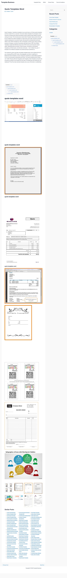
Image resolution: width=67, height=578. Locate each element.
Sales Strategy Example (24, 542)
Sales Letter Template (35, 560)
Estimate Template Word (12, 526)
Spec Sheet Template (11, 553)
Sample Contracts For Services (55, 19)
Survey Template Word (11, 528)
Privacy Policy (52, 2)
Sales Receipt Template (36, 512)
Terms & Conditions (61, 2)
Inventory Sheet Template (12, 562)
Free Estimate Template (12, 546)
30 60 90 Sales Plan (35, 554)
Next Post (42, 569)
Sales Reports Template (24, 543)
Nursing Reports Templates (55, 26)
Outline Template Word (24, 526)
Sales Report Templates (24, 540)
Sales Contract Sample (36, 543)
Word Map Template (23, 537)
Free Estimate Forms (23, 532)
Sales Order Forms (35, 517)
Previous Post (5, 569)
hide (11, 84)
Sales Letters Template (36, 515)
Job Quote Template (11, 525)
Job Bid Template (10, 540)
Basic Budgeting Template (36, 528)
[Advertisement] (15, 22)
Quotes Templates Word (12, 517)
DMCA (45, 2)
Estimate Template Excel (12, 532)
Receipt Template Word (24, 529)
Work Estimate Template (12, 542)
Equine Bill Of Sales (11, 559)
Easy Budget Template (36, 521)
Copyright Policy (39, 2)
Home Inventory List (35, 526)
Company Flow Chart (53, 23)
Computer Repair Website (36, 559)
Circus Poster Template (54, 17)
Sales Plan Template (11, 557)
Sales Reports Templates (24, 514)
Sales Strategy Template (24, 539)
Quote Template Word (11, 512)
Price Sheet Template (35, 514)
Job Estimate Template (12, 548)
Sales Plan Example (35, 525)
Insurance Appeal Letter (12, 560)
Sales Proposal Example (24, 528)
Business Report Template (36, 542)
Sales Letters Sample (35, 540)
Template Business (7, 2)
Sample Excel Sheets (35, 532)
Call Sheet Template (23, 551)
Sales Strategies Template (36, 553)
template (51, 32)
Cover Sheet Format (35, 523)
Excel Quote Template (11, 515)
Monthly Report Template (36, 534)
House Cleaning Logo (53, 21)
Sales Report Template (24, 525)
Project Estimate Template (36, 536)
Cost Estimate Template (24, 531)
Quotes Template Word (12, 514)
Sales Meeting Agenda (36, 548)
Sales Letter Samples (23, 559)
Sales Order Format (23, 512)
